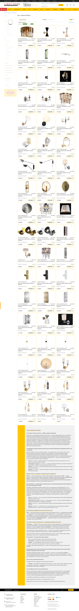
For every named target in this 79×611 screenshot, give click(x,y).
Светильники (9, 29)
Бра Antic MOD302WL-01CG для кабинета (63, 394)
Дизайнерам (41, 1)
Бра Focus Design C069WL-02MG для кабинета (26, 284)
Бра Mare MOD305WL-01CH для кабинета (25, 217)
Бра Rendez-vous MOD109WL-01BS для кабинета (26, 129)
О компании (23, 594)
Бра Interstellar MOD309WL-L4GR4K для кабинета (65, 239)
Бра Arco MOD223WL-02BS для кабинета (63, 372)
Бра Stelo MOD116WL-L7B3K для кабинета (44, 85)
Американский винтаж (10, 46)
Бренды (48, 1)
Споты (7, 31)
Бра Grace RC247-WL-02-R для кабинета (46, 106)
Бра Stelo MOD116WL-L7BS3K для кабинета (25, 85)
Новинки (21, 600)
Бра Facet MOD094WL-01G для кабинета (46, 305)
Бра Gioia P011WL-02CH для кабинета (65, 261)
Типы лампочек (36, 606)
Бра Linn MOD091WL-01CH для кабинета (44, 217)
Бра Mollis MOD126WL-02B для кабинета (25, 173)
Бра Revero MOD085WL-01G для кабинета (63, 107)
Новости (35, 603)
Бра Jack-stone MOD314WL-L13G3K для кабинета (26, 239)
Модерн (8, 57)
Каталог (3, 9)
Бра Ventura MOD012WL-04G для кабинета (64, 63)
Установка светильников (38, 597)
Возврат (21, 1)
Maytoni (8, 80)
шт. (63, 590)
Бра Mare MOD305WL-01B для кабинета (65, 194)
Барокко (7, 50)
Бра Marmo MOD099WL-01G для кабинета (25, 195)
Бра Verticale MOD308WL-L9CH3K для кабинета (26, 63)
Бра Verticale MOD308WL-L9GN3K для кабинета (45, 63)
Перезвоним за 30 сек (45, 3)
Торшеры (8, 33)
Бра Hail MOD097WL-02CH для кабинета (46, 261)
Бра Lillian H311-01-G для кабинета (25, 261)
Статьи (35, 604)
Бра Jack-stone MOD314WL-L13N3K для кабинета (45, 239)
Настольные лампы (9, 26)
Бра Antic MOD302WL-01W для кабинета (27, 416)
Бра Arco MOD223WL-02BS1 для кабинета (25, 394)
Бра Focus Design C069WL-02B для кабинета (44, 284)
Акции (21, 601)
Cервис (35, 594)
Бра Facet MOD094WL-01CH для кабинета (25, 306)
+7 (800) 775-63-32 (30, 4)
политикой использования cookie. (53, 606)
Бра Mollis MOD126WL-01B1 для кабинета (44, 173)
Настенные (8, 41)
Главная (5, 12)
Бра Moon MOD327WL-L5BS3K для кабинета (64, 151)
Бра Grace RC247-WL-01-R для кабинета (26, 106)
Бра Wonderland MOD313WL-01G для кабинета (26, 40)
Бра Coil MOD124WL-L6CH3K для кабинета (25, 328)
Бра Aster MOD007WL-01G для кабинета (46, 371)
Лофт (7, 53)
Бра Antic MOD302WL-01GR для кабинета (44, 394)
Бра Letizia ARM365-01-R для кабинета (65, 217)
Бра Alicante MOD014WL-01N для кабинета (64, 416)
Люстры (8, 24)
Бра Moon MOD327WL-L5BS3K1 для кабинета (45, 151)
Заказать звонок (16, 589)
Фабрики (21, 597)
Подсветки (8, 28)
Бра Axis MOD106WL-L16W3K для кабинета (25, 372)
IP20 (7, 74)
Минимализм (8, 55)
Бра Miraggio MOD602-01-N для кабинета (63, 173)
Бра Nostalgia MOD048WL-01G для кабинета (44, 129)
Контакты (54, 1)
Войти (74, 1)
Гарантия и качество (37, 598)
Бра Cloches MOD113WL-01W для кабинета (44, 328)
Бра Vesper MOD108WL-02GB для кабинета (44, 40)
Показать (10, 92)
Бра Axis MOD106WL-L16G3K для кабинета (64, 350)
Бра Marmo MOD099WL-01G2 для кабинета (44, 195)
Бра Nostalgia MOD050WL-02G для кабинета (64, 129)
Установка (34, 1)
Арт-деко (8, 48)
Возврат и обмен (36, 599)
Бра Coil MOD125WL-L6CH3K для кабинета (64, 306)
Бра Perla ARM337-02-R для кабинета (45, 416)
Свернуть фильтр (22, 19)
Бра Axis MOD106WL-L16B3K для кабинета (44, 350)
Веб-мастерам (36, 600)
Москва (29, 3)
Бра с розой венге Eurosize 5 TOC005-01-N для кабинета (65, 328)
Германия (8, 86)
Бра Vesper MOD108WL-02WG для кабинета (64, 40)
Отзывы (27, 1)
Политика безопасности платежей (53, 601)
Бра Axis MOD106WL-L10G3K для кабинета (25, 350)
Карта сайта (22, 602)
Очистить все (71, 22)
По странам (22, 598)
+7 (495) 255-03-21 (30, 5)
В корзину (31, 45)
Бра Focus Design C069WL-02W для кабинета (64, 284)
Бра (12, 12)
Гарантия (15, 1)
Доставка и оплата (7, 1)
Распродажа (22, 599)
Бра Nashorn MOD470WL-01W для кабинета (25, 151)
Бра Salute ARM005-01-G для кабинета (65, 84)
